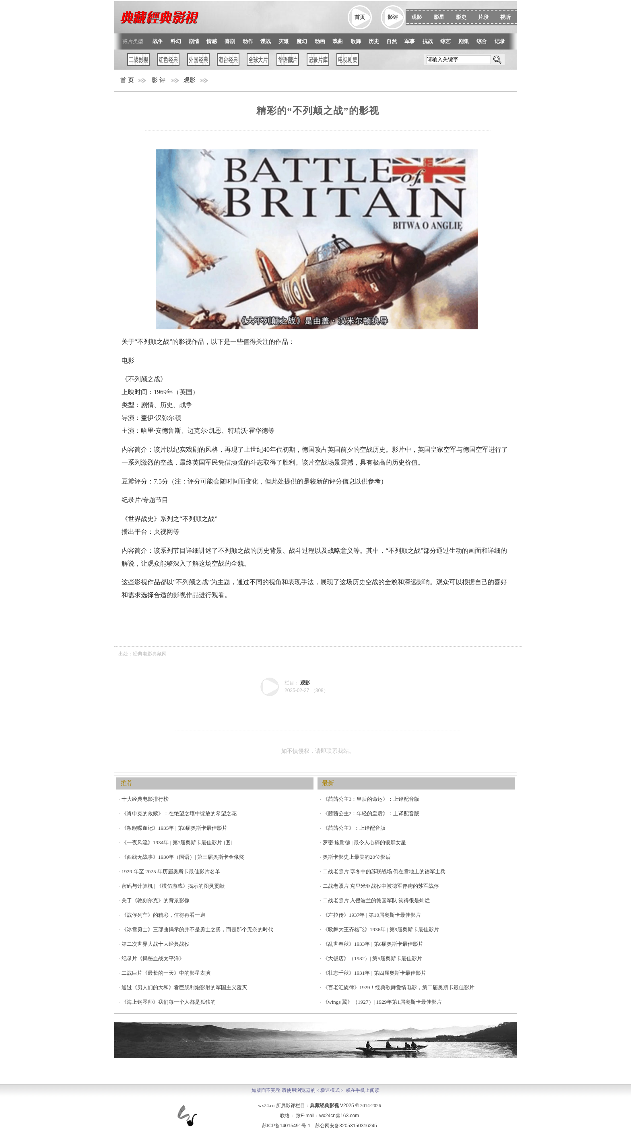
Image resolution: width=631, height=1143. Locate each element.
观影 (190, 80)
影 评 (158, 80)
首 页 (127, 80)
